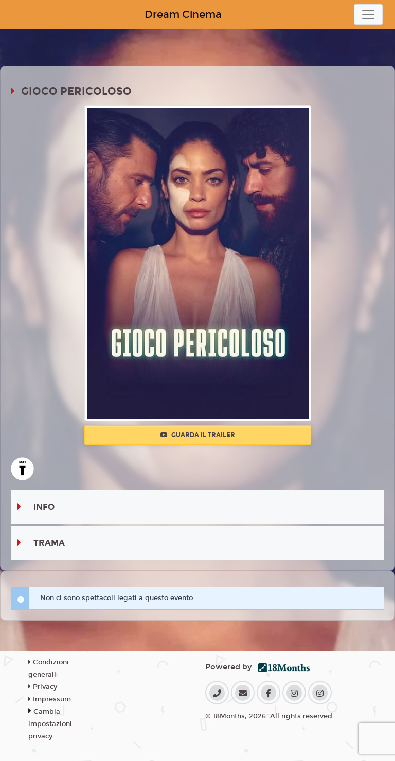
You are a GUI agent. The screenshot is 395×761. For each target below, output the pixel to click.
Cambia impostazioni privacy (50, 724)
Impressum (49, 699)
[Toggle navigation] (368, 14)
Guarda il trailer (197, 435)
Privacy (42, 687)
